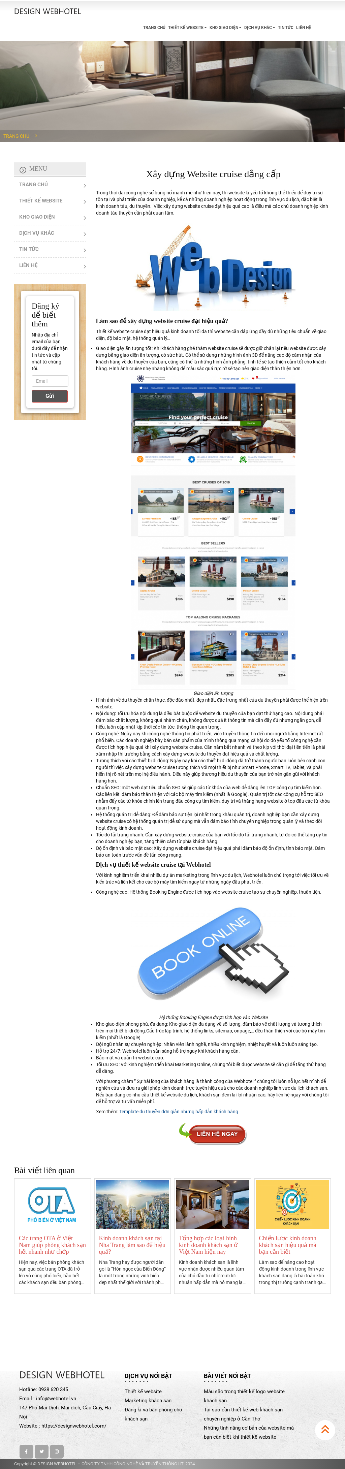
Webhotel (198, 864)
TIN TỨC (285, 27)
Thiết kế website (143, 1391)
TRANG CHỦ (154, 27)
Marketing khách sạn (148, 1401)
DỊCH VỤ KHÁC (259, 27)
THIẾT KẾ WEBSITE (187, 27)
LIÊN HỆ (303, 27)
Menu (38, 168)
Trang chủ (16, 136)
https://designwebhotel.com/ (73, 1426)
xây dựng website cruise (159, 321)
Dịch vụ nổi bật (148, 1375)
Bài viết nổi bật (227, 1375)
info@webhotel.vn (56, 1399)
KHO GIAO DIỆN (226, 27)
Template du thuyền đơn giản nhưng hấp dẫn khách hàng (178, 1111)
